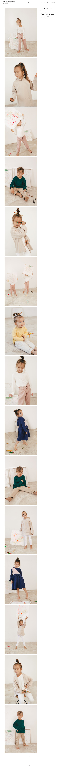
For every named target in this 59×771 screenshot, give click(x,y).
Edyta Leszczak (47, 13)
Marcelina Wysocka (45, 14)
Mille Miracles (51, 14)
